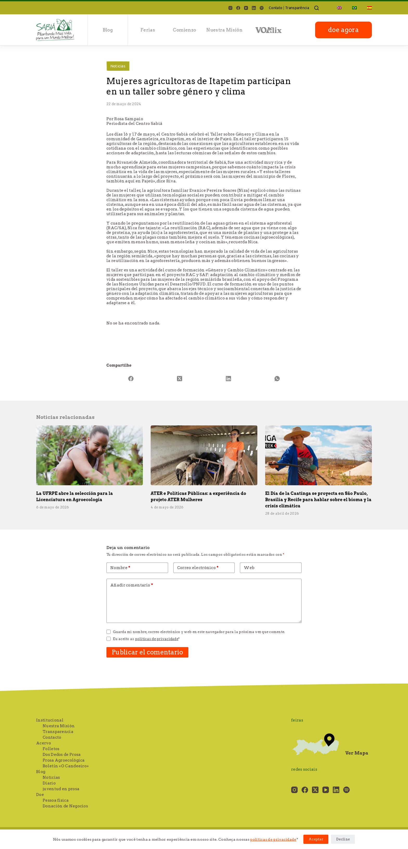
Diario (49, 783)
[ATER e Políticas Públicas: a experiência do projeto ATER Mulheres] (204, 455)
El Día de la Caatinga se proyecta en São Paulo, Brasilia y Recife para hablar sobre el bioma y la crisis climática (318, 499)
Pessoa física (56, 800)
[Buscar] (316, 8)
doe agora (343, 30)
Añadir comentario (131, 585)
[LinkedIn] (254, 8)
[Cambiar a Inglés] (339, 7)
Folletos (51, 748)
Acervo (43, 743)
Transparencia (58, 731)
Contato (275, 8)
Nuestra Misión (224, 30)
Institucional (49, 720)
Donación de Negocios (65, 806)
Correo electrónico (198, 567)
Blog (108, 30)
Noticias (117, 66)
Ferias (148, 30)
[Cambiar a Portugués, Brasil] (354, 7)
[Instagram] (230, 8)
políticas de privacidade (273, 839)
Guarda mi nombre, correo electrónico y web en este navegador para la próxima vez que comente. (199, 632)
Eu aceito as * (146, 639)
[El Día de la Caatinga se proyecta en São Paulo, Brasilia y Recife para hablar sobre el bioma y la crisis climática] (318, 455)
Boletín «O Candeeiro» (66, 766)
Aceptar (316, 839)
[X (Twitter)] (179, 378)
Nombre (120, 567)
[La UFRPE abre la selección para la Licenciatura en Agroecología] (89, 455)
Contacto (52, 737)
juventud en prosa (61, 789)
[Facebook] (238, 8)
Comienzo (184, 30)
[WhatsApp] (277, 378)
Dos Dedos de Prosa (62, 754)
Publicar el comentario (147, 652)
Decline (343, 839)
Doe (40, 794)
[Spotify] (262, 8)
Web (249, 567)
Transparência (297, 8)
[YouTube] (246, 8)
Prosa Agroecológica (64, 760)
